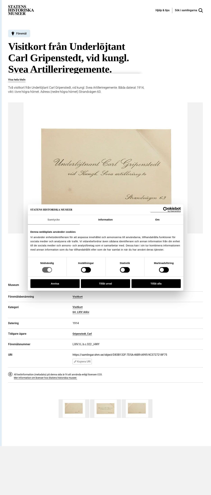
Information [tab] (105, 219)
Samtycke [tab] (54, 219)
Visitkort (78, 296)
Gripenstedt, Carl (82, 333)
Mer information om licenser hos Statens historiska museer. (45, 377)
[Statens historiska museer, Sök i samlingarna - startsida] (21, 10)
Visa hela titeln (16, 79)
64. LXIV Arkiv (81, 312)
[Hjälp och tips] (163, 10)
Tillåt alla (156, 283)
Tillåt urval (105, 283)
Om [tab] (157, 219)
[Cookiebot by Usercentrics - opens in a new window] (166, 209)
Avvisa (55, 283)
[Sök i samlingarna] (189, 10)
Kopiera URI (82, 361)
